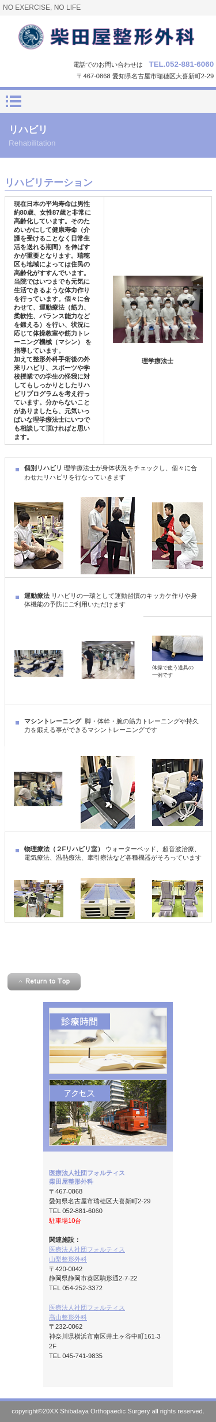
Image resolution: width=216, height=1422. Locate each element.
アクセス (108, 1113)
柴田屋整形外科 (108, 36)
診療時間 (108, 1041)
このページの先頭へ (44, 981)
